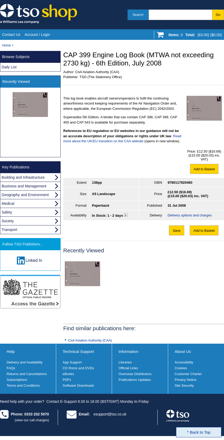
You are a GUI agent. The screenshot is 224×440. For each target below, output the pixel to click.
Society (8, 221)
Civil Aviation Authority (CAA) (90, 340)
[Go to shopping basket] (194, 36)
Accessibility (184, 362)
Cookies (181, 368)
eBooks (68, 374)
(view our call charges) (32, 420)
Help (11, 351)
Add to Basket (204, 169)
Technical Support (78, 351)
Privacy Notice (186, 380)
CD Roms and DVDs (78, 368)
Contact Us (11, 34)
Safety (7, 212)
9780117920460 (180, 182)
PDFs (67, 380)
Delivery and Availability (24, 362)
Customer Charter (188, 374)
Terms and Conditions (23, 385)
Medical (8, 203)
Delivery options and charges (190, 215)
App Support (72, 362)
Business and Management (24, 186)
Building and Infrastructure (23, 177)
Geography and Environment (25, 195)
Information (128, 351)
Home (6, 45)
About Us (183, 351)
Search (138, 15)
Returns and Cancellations (27, 374)
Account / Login (37, 34)
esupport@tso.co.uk (110, 414)
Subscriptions (17, 380)
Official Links (128, 368)
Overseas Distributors (135, 374)
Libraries (125, 362)
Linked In (34, 260)
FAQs (11, 368)
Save (177, 231)
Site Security (184, 385)
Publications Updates (135, 380)
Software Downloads (78, 385)
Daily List (9, 67)
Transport (9, 230)
